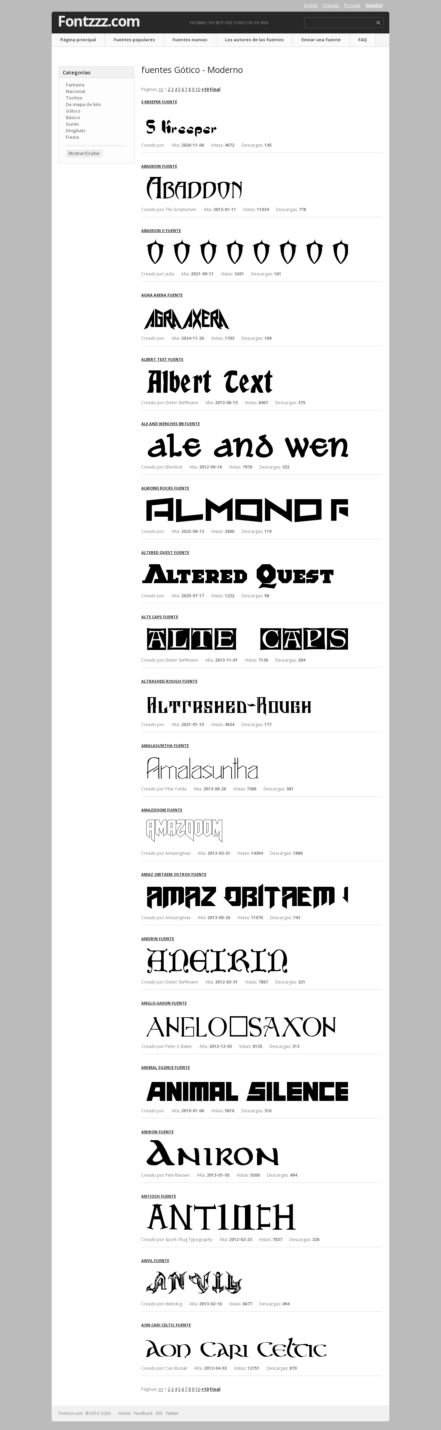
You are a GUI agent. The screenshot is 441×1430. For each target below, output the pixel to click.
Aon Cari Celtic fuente (166, 1324)
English (311, 5)
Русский (352, 5)
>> (160, 89)
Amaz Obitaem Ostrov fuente (173, 874)
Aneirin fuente (157, 938)
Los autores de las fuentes (254, 40)
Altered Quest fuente (165, 552)
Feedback (143, 1413)
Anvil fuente (155, 1260)
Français (331, 5)
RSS (159, 1413)
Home (125, 1413)
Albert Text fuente (162, 359)
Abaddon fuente (159, 166)
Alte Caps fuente (159, 616)
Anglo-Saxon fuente (164, 1003)
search (378, 23)
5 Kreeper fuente (159, 101)
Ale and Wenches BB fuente (170, 423)
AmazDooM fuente (161, 809)
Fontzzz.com (99, 21)
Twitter (172, 1413)
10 (197, 89)
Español (374, 5)
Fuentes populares (134, 40)
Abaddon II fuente (161, 230)
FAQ (362, 40)
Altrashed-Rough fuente (169, 681)
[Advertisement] (96, 279)
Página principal (78, 40)
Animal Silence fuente (165, 1067)
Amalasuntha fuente (165, 745)
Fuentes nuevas (190, 40)
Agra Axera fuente (162, 294)
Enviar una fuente (321, 40)
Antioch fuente (158, 1196)
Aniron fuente (157, 1131)
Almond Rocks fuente (165, 488)
